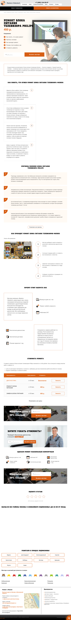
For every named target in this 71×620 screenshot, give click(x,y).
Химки (25, 565)
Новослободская (29, 583)
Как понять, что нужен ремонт (14, 37)
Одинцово (57, 560)
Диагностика (11, 380)
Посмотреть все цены (35, 401)
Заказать (58, 380)
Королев (57, 555)
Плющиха (50, 581)
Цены (46, 4)
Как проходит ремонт (12, 42)
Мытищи (41, 560)
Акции (30, 4)
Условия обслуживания (38, 4)
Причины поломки (11, 39)
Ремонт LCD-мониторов (52, 8)
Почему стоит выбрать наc (13, 45)
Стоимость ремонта (11, 48)
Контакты (51, 4)
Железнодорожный (41, 555)
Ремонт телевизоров (16, 8)
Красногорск (9, 560)
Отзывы (57, 4)
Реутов (9, 565)
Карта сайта (2, 618)
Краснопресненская (30, 581)
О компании (24, 4)
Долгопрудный (24, 555)
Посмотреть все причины (35, 227)
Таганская (50, 583)
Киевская (4, 583)
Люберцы (25, 560)
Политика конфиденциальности (63, 617)
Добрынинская (6, 581)
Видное (9, 555)
